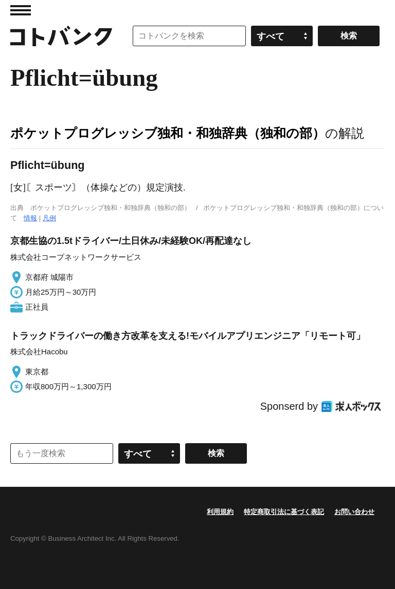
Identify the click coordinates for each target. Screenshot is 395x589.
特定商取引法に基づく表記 (284, 512)
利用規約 (220, 512)
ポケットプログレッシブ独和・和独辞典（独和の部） (167, 133)
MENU (20, 10)
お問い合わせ (354, 512)
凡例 (49, 218)
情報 (30, 218)
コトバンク (61, 36)
